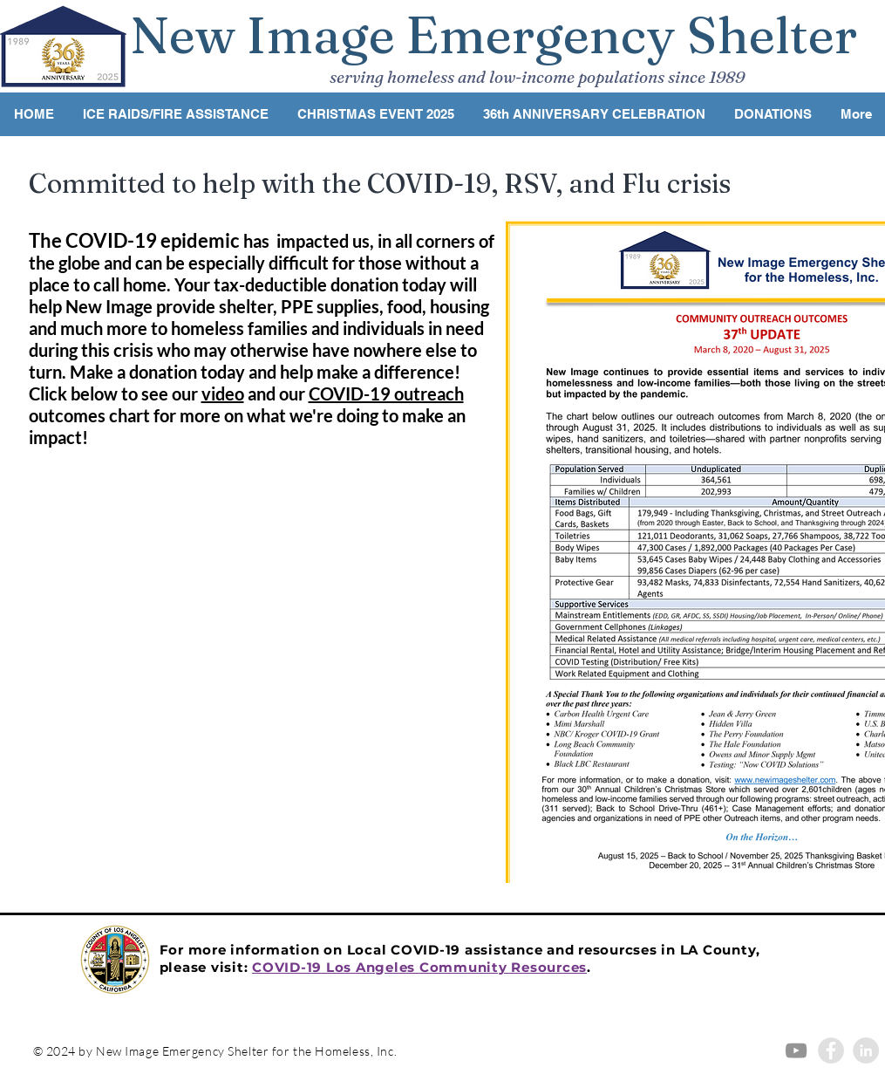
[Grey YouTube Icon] (796, 1050)
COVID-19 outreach (386, 393)
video (222, 393)
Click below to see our (115, 393)
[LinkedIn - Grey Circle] (866, 1050)
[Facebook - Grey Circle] (831, 1050)
